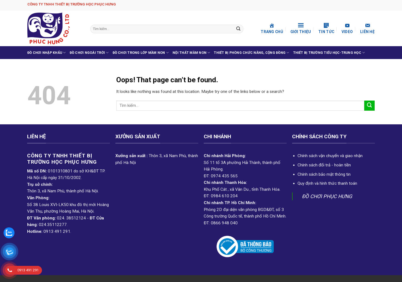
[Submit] (238, 29)
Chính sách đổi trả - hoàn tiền (324, 165)
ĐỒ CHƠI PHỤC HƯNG (327, 196)
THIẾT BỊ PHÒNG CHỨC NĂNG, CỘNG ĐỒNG (251, 52)
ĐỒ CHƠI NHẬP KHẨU (46, 52)
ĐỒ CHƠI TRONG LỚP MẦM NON (141, 52)
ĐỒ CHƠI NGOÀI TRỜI (89, 52)
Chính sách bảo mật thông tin (324, 174)
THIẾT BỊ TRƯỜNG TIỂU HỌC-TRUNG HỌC (329, 52)
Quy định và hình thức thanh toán (327, 183)
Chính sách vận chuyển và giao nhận (330, 155)
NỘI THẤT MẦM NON (191, 52)
